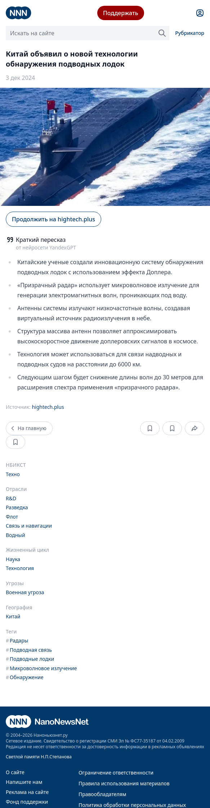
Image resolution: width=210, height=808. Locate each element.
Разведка (17, 507)
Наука (13, 559)
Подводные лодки (30, 658)
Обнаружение (25, 677)
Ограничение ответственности (116, 772)
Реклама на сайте (27, 792)
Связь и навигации (29, 525)
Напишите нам (24, 781)
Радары (17, 640)
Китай (13, 616)
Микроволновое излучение (41, 668)
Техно (13, 474)
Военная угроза (25, 592)
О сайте (15, 772)
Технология (20, 568)
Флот (12, 516)
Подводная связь (29, 649)
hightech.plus (48, 406)
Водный (15, 535)
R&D (11, 498)
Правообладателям (102, 794)
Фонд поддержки (27, 801)
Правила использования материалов (124, 783)
